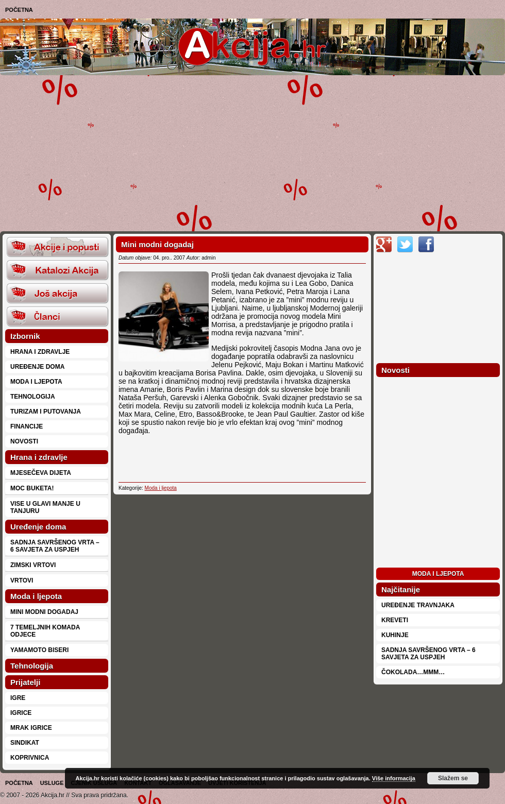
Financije (26, 426)
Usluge (52, 783)
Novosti (24, 441)
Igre (17, 698)
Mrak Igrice (31, 727)
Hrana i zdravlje (40, 351)
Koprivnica (29, 757)
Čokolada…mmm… (413, 672)
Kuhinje (395, 635)
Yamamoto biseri (39, 650)
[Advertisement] (230, 152)
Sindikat (24, 742)
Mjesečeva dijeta (40, 472)
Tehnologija (32, 396)
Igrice (20, 712)
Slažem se (453, 778)
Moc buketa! (32, 488)
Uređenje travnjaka (417, 605)
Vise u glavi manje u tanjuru (45, 507)
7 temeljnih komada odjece (45, 631)
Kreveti (394, 620)
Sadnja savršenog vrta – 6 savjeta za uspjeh (54, 546)
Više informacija (393, 778)
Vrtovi (21, 580)
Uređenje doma (37, 366)
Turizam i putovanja (45, 411)
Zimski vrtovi (33, 565)
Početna (19, 10)
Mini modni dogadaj (44, 611)
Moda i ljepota (36, 381)
